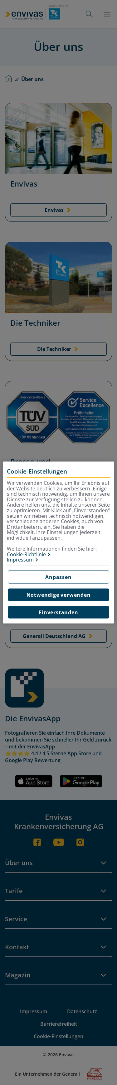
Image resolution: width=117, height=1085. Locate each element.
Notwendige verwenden (59, 594)
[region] (58, 543)
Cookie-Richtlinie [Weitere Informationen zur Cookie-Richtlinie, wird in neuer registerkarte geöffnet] (26, 554)
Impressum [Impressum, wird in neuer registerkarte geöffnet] (20, 560)
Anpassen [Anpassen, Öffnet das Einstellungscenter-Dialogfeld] (58, 576)
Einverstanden (58, 612)
